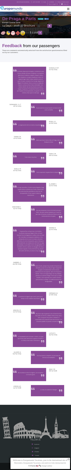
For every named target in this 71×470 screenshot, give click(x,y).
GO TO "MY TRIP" (34, 2)
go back (40, 19)
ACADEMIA (50, 2)
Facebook (35, 440)
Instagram (35, 444)
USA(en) (66, 4)
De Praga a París (19, 18)
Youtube (35, 451)
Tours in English (53, 4)
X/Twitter (35, 447)
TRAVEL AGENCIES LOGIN (62, 2)
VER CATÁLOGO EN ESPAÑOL (19, 2)
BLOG (42, 2)
